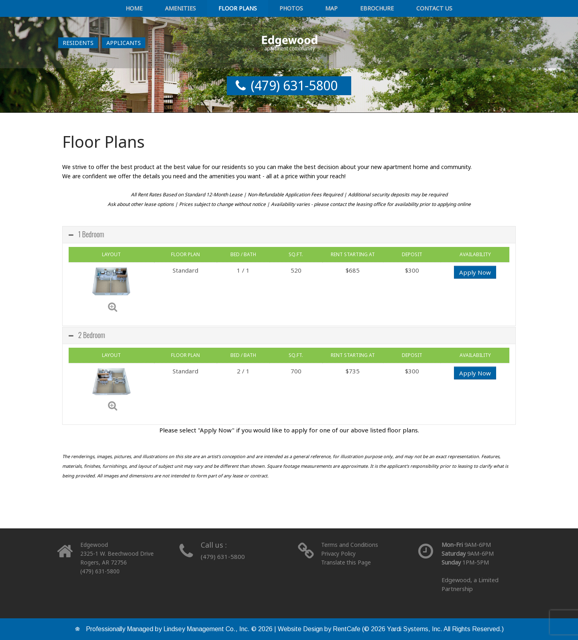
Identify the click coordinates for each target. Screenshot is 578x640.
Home (171, 9)
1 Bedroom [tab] (86, 234)
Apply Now (475, 272)
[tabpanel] (289, 334)
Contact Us (397, 9)
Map (319, 9)
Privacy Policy (339, 553)
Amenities (205, 9)
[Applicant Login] (123, 44)
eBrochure (352, 9)
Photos (291, 9)
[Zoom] (112, 306)
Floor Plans (250, 9)
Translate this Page (347, 562)
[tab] (289, 234)
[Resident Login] (78, 44)
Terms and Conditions (350, 544)
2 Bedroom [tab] (87, 335)
